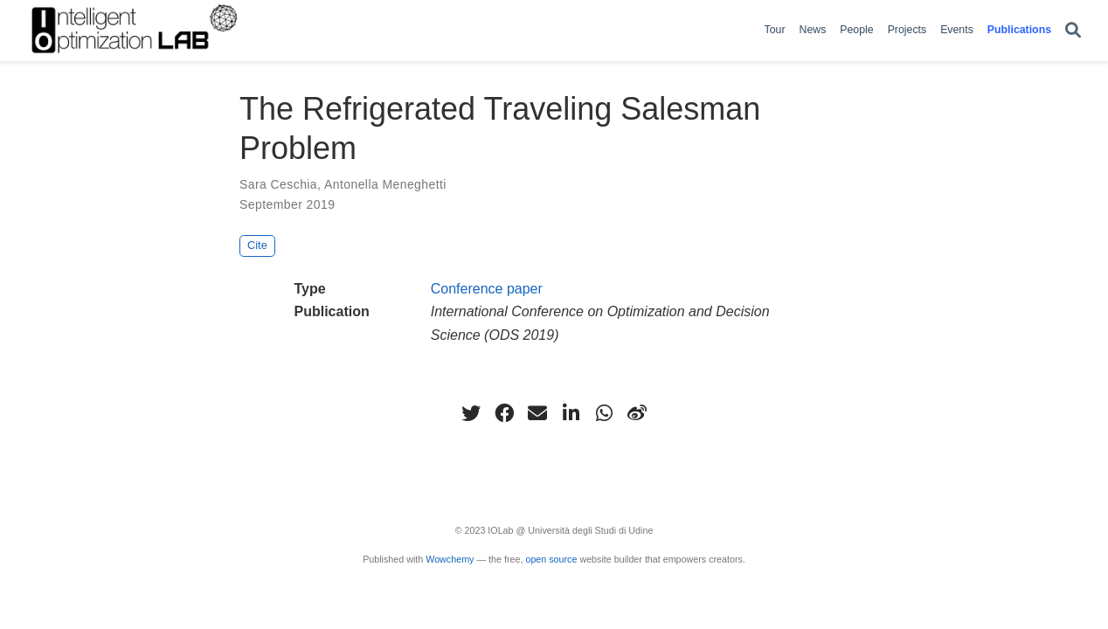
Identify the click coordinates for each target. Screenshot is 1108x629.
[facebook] (504, 413)
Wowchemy (450, 559)
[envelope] (537, 413)
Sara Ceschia (278, 184)
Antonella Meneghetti (385, 184)
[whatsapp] (604, 413)
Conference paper (487, 288)
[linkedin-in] (570, 413)
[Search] (1073, 31)
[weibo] (637, 413)
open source (551, 559)
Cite (257, 245)
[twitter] (471, 413)
